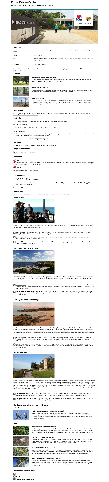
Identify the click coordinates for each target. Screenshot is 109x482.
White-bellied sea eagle (40, 411)
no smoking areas (32, 170)
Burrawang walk (38, 98)
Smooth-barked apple (40, 458)
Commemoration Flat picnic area (44, 77)
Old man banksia (38, 448)
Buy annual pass (33, 139)
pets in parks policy (23, 164)
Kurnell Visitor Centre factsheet (26, 152)
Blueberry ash (37, 426)
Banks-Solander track (40, 88)
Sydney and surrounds (57, 121)
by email (90, 50)
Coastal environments (23, 477)
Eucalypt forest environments (25, 479)
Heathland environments (24, 474)
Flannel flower (37, 437)
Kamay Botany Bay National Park (78, 59)
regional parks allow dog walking (82, 163)
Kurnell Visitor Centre (21, 178)
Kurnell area (63, 59)
